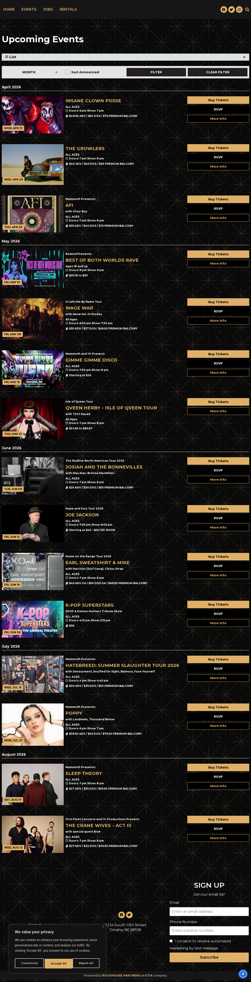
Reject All (57, 964)
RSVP (218, 112)
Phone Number (184, 924)
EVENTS (28, 10)
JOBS (48, 10)
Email (174, 905)
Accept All (86, 964)
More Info (218, 121)
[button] (247, 10)
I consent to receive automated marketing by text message (200, 947)
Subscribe (209, 960)
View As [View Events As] (10, 53)
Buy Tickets (218, 103)
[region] (57, 950)
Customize (29, 964)
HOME (9, 10)
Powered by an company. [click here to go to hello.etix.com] (125, 978)
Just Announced (85, 75)
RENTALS (68, 10)
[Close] (103, 929)
